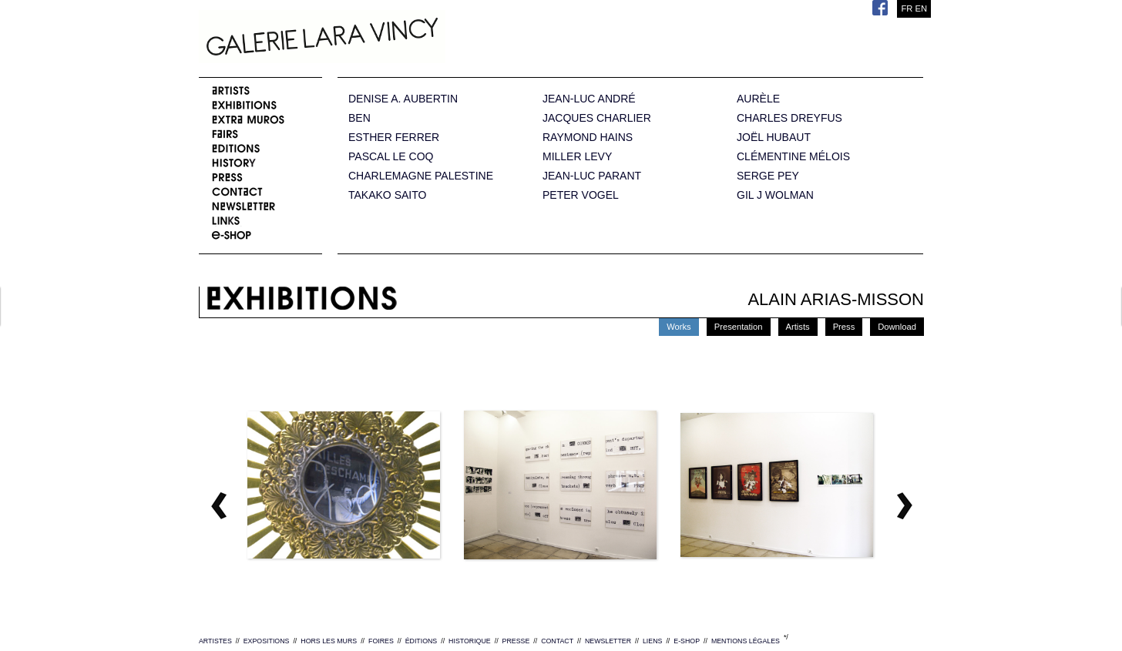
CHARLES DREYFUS (789, 118)
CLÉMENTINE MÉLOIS (793, 157)
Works (679, 326)
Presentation (738, 326)
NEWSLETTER (608, 641)
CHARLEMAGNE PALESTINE (420, 176)
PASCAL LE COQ (390, 157)
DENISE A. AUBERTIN (403, 99)
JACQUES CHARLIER (597, 118)
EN (921, 8)
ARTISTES (215, 641)
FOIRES (381, 641)
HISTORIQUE (469, 641)
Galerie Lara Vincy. (399, 38)
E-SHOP (687, 641)
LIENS (652, 641)
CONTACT (557, 641)
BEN (359, 118)
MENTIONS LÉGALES (745, 641)
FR (906, 8)
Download (897, 326)
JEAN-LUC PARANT (592, 176)
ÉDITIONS (421, 641)
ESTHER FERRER (393, 138)
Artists (798, 326)
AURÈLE (758, 99)
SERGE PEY (768, 176)
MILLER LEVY (577, 157)
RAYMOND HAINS (588, 138)
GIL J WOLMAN (775, 195)
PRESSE (516, 641)
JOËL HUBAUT (774, 138)
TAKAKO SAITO (387, 195)
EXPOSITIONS (267, 641)
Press (844, 326)
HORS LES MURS (329, 641)
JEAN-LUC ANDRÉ (589, 99)
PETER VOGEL (581, 195)
